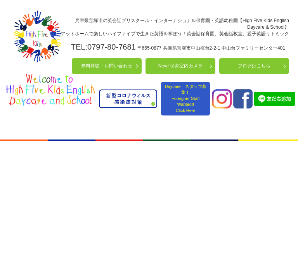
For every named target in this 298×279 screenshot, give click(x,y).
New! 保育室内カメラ (180, 66)
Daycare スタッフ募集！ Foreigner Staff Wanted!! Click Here (185, 98)
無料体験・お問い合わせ (106, 66)
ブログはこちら (254, 66)
